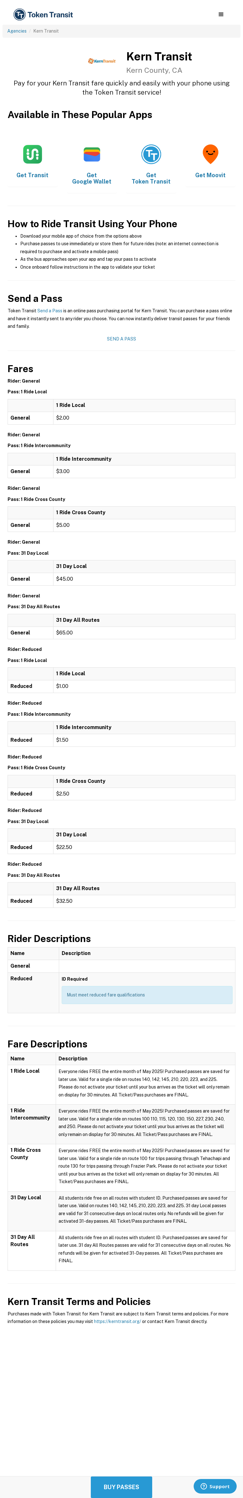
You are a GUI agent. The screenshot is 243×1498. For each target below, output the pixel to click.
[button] (221, 14)
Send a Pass (49, 310)
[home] (44, 14)
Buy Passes (121, 1487)
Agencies (17, 31)
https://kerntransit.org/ (117, 1321)
